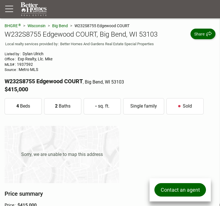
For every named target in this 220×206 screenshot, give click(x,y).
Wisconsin (37, 25)
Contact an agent (180, 190)
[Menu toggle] (9, 9)
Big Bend (60, 25)
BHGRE (13, 25)
